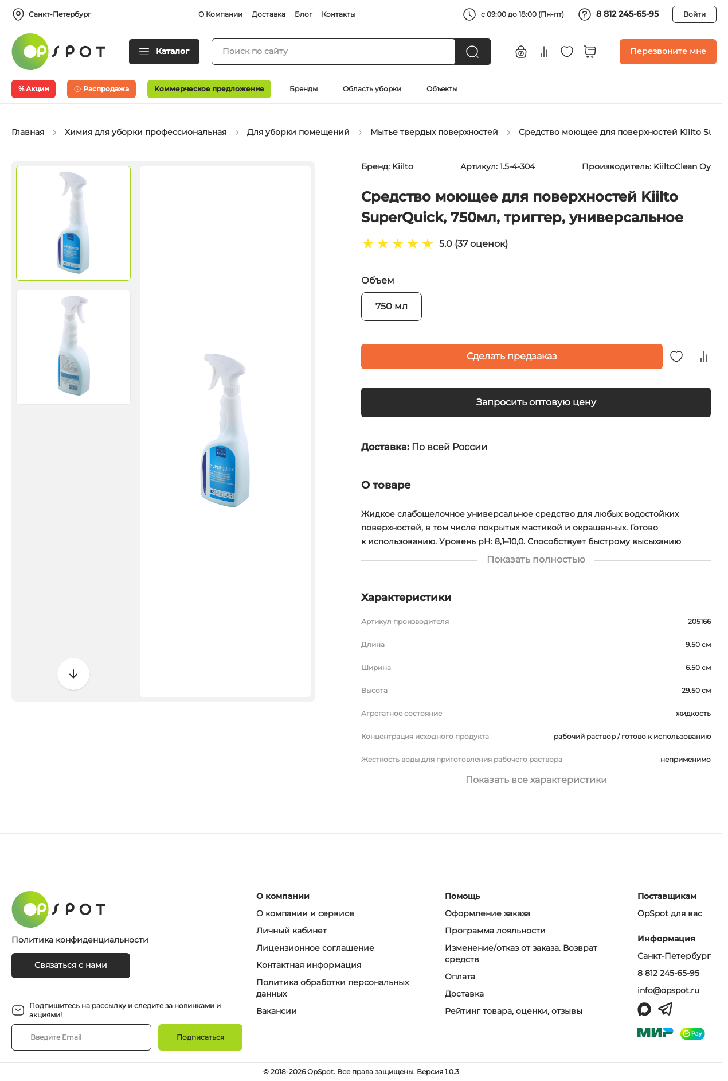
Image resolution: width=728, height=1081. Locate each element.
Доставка (268, 14)
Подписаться (200, 1037)
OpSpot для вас (669, 913)
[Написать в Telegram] (665, 1009)
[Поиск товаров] (334, 51)
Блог (303, 14)
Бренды (303, 88)
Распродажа (101, 88)
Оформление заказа (487, 913)
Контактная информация (308, 965)
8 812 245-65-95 (618, 14)
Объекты (441, 88)
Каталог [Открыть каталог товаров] (164, 51)
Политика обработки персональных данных (332, 988)
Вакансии (276, 1011)
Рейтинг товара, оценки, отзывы (513, 1011)
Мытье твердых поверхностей (434, 132)
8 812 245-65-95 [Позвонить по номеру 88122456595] (668, 973)
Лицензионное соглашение (315, 948)
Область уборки (372, 88)
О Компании (220, 14)
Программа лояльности (495, 930)
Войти (694, 14)
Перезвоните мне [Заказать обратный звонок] (668, 51)
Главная (27, 132)
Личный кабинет (291, 930)
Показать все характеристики (536, 779)
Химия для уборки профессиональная (145, 132)
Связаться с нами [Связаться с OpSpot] (70, 965)
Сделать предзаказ (512, 356)
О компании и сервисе (305, 913)
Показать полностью (536, 559)
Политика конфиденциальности (79, 940)
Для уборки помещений (298, 132)
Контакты (338, 14)
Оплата (460, 976)
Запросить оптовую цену (536, 402)
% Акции (33, 88)
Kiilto (402, 166)
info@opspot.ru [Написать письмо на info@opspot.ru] (668, 990)
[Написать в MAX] (644, 1009)
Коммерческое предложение (209, 88)
